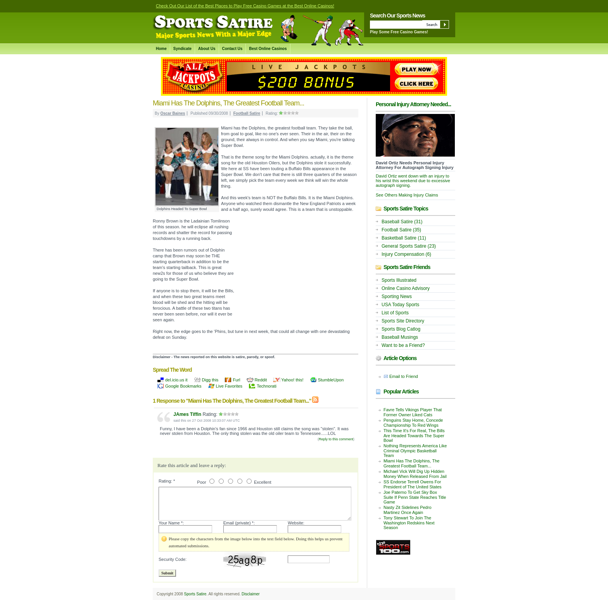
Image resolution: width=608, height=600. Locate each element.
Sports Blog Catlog (401, 329)
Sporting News (397, 296)
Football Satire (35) (401, 230)
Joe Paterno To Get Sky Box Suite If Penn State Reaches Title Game (414, 497)
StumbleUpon (331, 380)
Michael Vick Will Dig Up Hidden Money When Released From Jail (415, 474)
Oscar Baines (172, 113)
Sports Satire (195, 594)
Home (161, 49)
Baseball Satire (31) (402, 221)
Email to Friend (403, 376)
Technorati (266, 386)
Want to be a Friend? (403, 345)
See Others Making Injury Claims (407, 195)
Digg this (210, 380)
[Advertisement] (296, 264)
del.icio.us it (176, 380)
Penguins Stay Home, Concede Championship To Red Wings (413, 423)
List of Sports (395, 313)
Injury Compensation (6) (406, 254)
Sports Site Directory (403, 321)
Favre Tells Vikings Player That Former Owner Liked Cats (412, 412)
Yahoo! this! (292, 380)
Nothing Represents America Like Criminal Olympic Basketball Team (415, 450)
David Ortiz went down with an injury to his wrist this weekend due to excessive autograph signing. (413, 181)
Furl (236, 380)
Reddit (260, 380)
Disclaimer (251, 594)
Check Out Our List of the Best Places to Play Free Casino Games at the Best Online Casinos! (245, 5)
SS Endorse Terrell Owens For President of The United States (412, 484)
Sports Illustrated (399, 280)
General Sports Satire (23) (409, 246)
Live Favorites (229, 386)
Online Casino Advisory (406, 288)
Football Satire (246, 113)
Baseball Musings (400, 337)
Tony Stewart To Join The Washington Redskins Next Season (409, 523)
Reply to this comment (336, 439)
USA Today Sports (400, 304)
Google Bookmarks (183, 386)
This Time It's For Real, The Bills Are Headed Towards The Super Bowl (414, 435)
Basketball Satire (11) (404, 238)
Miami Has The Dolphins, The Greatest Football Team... (411, 463)
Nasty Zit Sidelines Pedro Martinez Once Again (407, 510)
